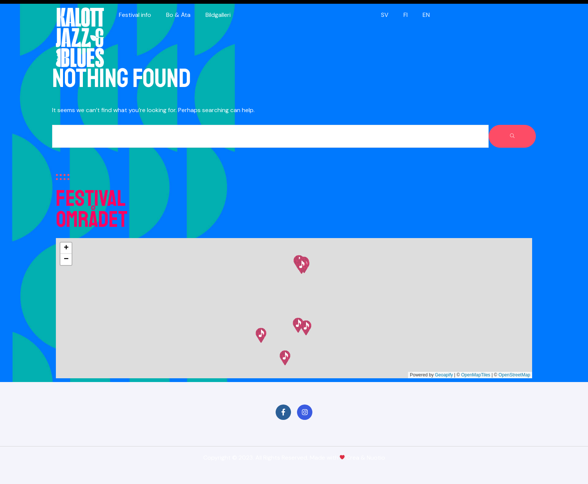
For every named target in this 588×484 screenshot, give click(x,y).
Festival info (135, 15)
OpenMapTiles (475, 375)
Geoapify (444, 375)
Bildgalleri (218, 15)
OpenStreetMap (514, 375)
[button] (285, 358)
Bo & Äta (178, 15)
